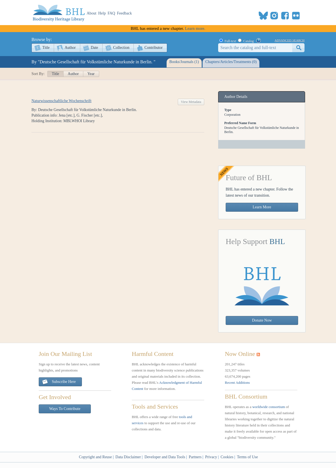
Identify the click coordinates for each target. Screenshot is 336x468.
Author (70, 47)
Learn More (262, 207)
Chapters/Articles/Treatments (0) (231, 62)
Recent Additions (237, 382)
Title (46, 47)
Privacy (211, 457)
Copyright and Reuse (95, 457)
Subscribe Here (59, 382)
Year (91, 74)
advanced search (290, 40)
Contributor (153, 47)
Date (94, 47)
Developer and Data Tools (165, 457)
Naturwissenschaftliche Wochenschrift (61, 101)
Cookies (227, 457)
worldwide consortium (268, 407)
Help (102, 13)
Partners (195, 457)
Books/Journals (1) (184, 62)
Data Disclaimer (128, 457)
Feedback (124, 13)
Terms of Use (247, 457)
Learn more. (195, 28)
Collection (121, 47)
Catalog (248, 41)
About (91, 13)
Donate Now (262, 320)
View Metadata (191, 102)
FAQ (111, 13)
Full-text (230, 41)
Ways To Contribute (65, 409)
